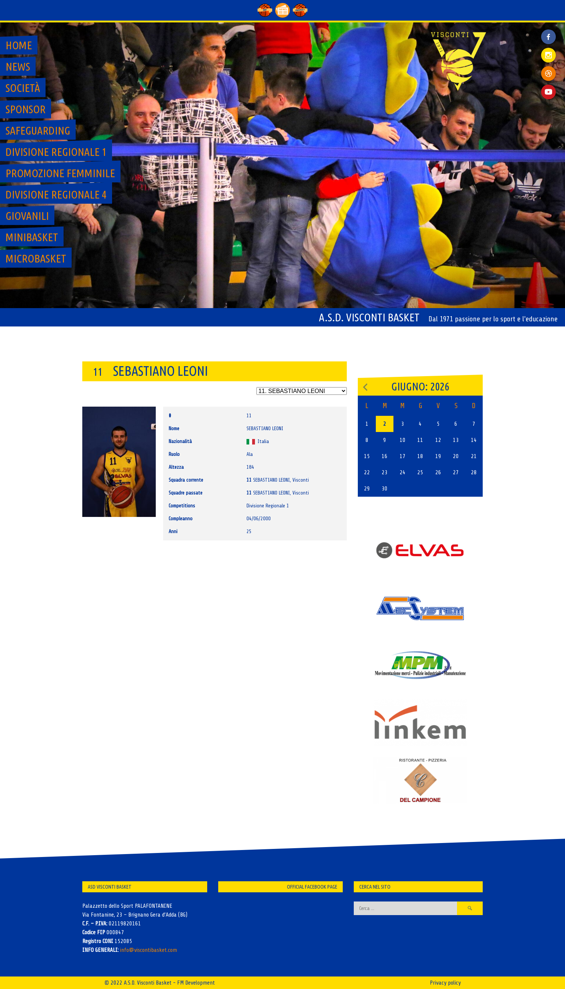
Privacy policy (445, 982)
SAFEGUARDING (38, 130)
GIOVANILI (27, 216)
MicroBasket (36, 258)
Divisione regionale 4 (56, 194)
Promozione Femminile (60, 173)
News (18, 66)
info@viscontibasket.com (148, 950)
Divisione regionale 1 (56, 152)
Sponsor (26, 109)
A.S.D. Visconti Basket (369, 317)
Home (19, 45)
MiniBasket (32, 237)
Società (23, 88)
